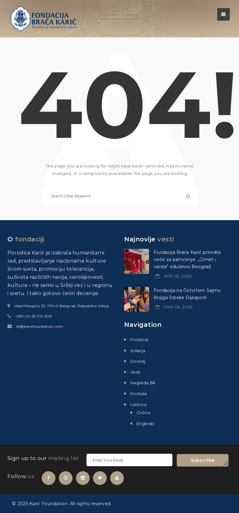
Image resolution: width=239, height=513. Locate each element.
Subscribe (203, 460)
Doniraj (137, 361)
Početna (139, 339)
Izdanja (137, 350)
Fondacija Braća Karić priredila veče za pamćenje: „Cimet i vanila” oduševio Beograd (187, 259)
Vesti (135, 372)
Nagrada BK (143, 382)
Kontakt (138, 393)
